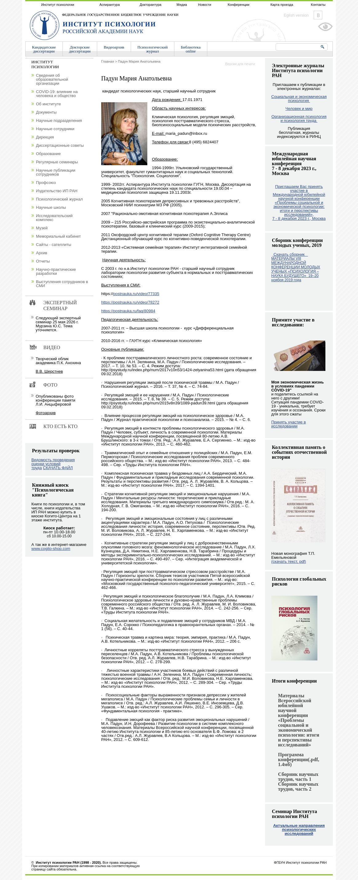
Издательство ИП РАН (57, 191)
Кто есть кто (60, 426)
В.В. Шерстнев (49, 371)
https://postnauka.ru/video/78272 (130, 302)
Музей (42, 228)
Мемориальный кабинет (58, 236)
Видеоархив (114, 47)
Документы (46, 112)
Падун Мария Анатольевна (139, 61)
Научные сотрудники (55, 129)
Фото (50, 384)
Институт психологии (57, 4)
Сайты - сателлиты (53, 244)
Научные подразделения (59, 120)
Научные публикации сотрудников (55, 172)
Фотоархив (46, 413)
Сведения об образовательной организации (52, 79)
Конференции (238, 4)
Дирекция (45, 137)
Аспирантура (109, 4)
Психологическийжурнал (152, 49)
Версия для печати (240, 64)
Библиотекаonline (191, 49)
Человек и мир (298, 108)
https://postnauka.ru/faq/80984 (128, 311)
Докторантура (150, 4)
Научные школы (51, 207)
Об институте (48, 104)
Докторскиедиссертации (80, 49)
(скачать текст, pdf (288, 561)
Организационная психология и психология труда (299, 118)
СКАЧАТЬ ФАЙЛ (58, 467)
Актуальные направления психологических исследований (299, 829)
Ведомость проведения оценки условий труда (53, 464)
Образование (48, 153)
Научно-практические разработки (56, 271)
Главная (107, 61)
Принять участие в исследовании (288, 424)
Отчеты (43, 261)
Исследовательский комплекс (54, 217)
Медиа (182, 4)
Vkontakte (318, 15)
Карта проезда (281, 4)
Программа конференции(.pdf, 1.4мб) (298, 759)
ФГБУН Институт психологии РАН (300, 862)
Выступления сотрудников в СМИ (62, 283)
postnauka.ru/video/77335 (136, 293)
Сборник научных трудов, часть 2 (298, 786)
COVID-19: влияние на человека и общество (57, 93)
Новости (204, 4)
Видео (51, 347)
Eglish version (296, 15)
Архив (41, 253)
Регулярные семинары (57, 162)
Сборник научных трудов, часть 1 (298, 777)
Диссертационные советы (60, 145)
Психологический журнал (59, 199)
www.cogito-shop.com (50, 548)
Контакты (318, 4)
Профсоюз (46, 182)
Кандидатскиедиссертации (44, 49)
